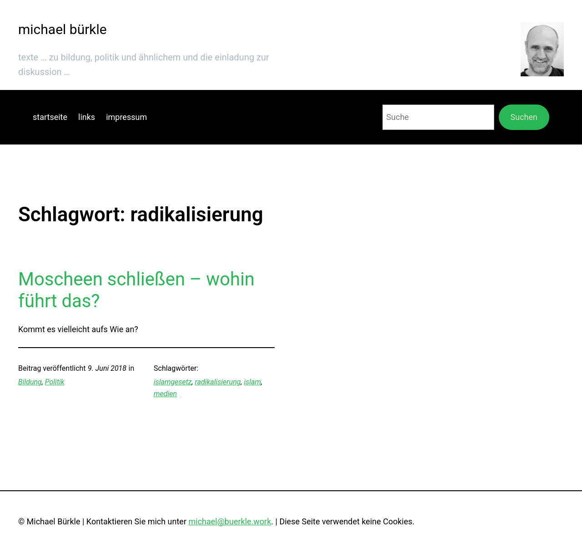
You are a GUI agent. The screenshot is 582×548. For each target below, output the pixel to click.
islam (252, 382)
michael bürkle (62, 29)
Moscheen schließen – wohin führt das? (136, 290)
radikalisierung (218, 382)
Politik (55, 382)
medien (165, 393)
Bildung (30, 382)
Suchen (524, 117)
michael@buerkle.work (229, 521)
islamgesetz (173, 382)
